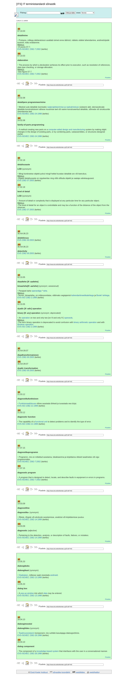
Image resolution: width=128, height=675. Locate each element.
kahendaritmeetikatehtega (82, 295)
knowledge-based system (48, 651)
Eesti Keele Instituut (39, 672)
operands (68, 318)
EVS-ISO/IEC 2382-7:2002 (29, 49)
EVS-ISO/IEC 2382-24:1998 (29, 114)
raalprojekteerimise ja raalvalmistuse (63, 107)
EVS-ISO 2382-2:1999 (27, 298)
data (45, 593)
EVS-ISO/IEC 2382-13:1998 (29, 577)
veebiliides (80, 672)
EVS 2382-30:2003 (25, 240)
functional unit (41, 422)
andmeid (54, 575)
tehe (45, 291)
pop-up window (27, 593)
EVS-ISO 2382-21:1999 (27, 406)
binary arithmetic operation (85, 322)
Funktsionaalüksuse (27, 403)
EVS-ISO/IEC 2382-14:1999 (29, 519)
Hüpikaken (23, 575)
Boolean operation (25, 324)
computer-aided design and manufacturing (66, 129)
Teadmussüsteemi (26, 633)
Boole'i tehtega (102, 295)
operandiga (36, 291)
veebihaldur (95, 672)
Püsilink (108, 78)
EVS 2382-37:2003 (25, 180)
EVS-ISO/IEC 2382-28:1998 (29, 635)
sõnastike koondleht (61, 672)
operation (26, 318)
